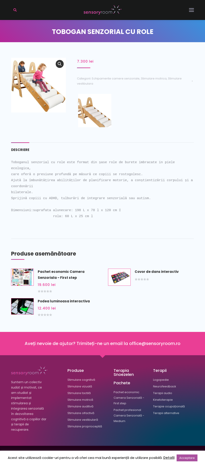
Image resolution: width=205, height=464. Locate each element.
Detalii (169, 457)
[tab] (20, 147)
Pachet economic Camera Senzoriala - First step (61, 274)
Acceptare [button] (187, 458)
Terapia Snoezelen (124, 372)
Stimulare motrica (154, 78)
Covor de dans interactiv (157, 271)
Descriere (20, 149)
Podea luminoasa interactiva (64, 301)
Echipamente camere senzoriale (116, 78)
